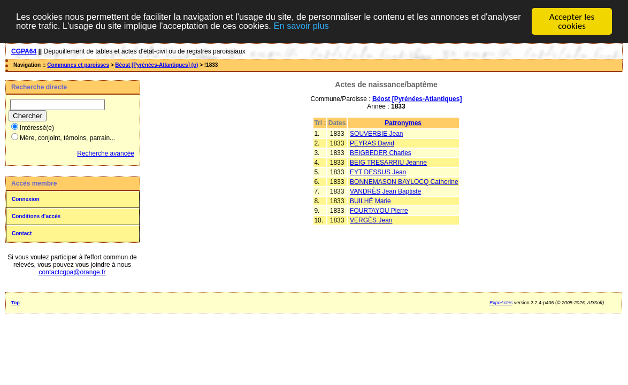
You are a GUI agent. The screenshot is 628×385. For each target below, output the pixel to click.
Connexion (26, 199)
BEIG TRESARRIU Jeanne (388, 162)
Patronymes (403, 122)
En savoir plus (354, 26)
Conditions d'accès (36, 216)
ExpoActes (500, 302)
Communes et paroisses (78, 64)
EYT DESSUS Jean (378, 171)
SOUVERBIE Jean (376, 133)
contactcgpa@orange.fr (72, 271)
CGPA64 (23, 51)
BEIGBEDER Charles (380, 152)
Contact (22, 233)
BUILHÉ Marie (370, 200)
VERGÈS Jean (371, 220)
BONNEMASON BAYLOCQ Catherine (404, 181)
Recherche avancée (105, 153)
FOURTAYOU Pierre (379, 210)
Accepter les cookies (571, 21)
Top (15, 302)
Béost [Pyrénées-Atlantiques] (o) (156, 64)
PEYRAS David (372, 143)
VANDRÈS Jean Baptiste (385, 191)
